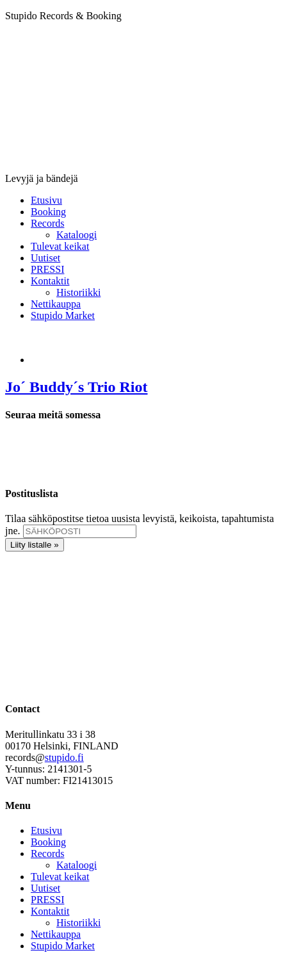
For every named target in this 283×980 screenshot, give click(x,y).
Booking (48, 842)
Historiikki (78, 922)
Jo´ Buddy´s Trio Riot (76, 387)
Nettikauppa (56, 934)
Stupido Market (63, 945)
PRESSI (47, 899)
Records (47, 853)
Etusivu (46, 830)
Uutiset (45, 888)
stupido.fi (64, 757)
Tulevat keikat (60, 876)
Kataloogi (76, 865)
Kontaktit (50, 911)
